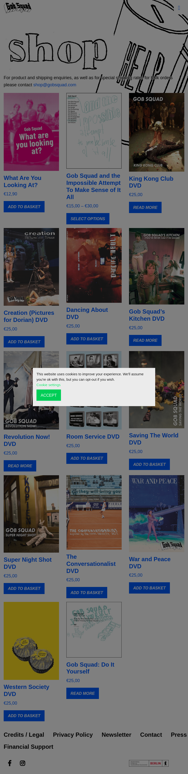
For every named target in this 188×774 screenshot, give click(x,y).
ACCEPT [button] (49, 395)
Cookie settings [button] (48, 385)
